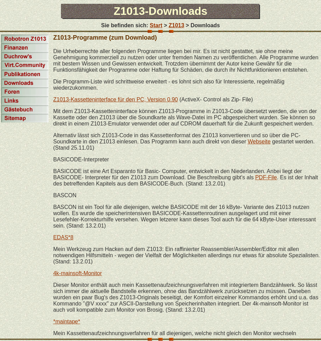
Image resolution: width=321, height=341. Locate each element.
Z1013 (176, 25)
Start (156, 25)
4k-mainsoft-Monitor (77, 273)
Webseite (259, 141)
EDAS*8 (63, 237)
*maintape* (66, 321)
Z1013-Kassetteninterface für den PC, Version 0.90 (115, 99)
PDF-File (266, 177)
